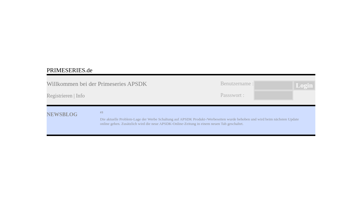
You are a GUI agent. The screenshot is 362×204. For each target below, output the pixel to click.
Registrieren (59, 96)
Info (80, 96)
